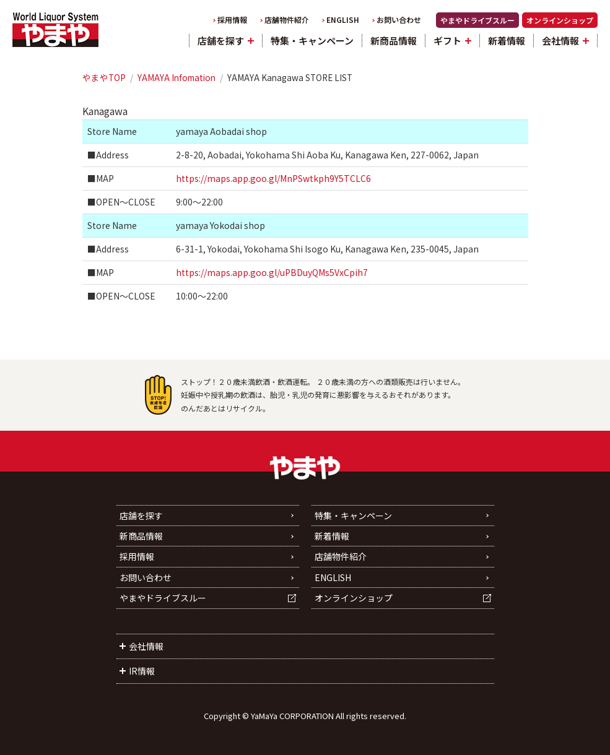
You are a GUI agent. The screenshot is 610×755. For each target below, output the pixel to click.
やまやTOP (104, 77)
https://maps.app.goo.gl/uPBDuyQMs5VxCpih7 (272, 272)
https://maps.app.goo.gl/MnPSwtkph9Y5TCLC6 (273, 178)
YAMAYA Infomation (176, 77)
